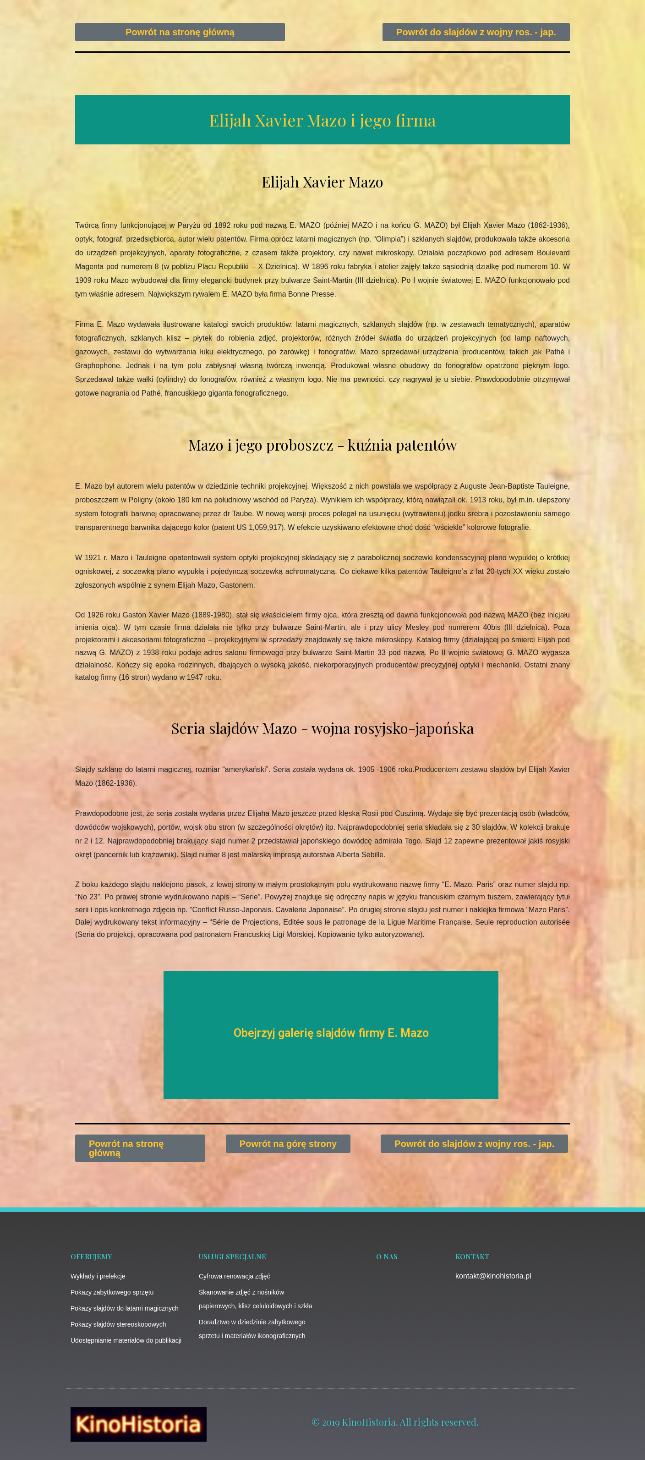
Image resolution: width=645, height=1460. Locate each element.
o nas (387, 1256)
